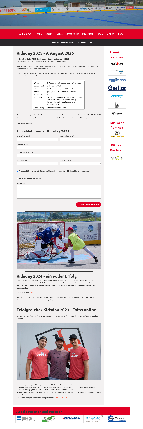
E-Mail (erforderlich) (22, 144)
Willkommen (25, 33)
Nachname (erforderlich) (67, 136)
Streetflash (88, 33)
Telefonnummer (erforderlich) (25, 152)
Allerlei (120, 33)
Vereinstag (55, 42)
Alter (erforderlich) (22, 160)
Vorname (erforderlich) (23, 136)
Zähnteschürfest (67, 42)
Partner (110, 33)
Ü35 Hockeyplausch (84, 42)
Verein (49, 33)
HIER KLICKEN (61, 398)
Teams (39, 33)
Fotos (100, 33)
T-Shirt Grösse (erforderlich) (68, 160)
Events (59, 33)
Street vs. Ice (72, 33)
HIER (32, 293)
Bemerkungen (21, 183)
